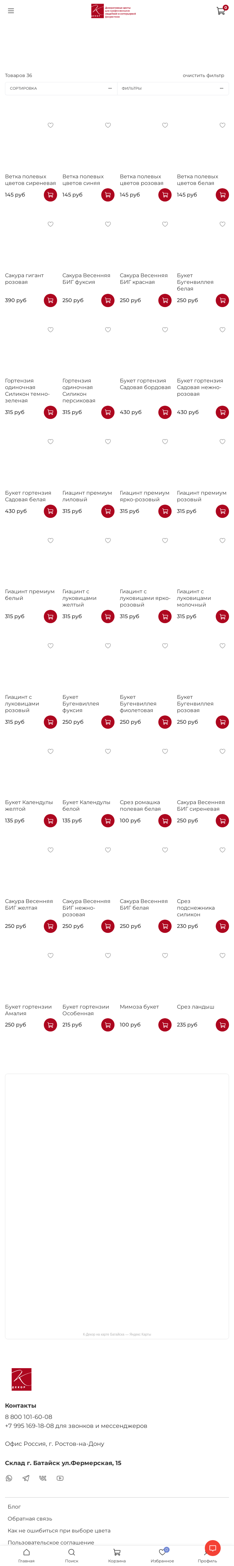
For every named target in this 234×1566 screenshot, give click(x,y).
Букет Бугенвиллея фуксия (80, 703)
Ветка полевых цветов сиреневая (30, 179)
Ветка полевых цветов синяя (83, 179)
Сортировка (63, 88)
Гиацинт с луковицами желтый (79, 598)
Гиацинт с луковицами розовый (22, 703)
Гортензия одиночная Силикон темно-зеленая (27, 390)
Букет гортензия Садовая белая (28, 496)
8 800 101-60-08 (28, 1416)
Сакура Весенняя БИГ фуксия (86, 278)
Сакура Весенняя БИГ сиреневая (201, 805)
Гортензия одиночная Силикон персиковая (79, 390)
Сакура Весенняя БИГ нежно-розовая (86, 908)
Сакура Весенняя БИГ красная (144, 278)
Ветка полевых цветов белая (197, 179)
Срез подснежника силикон (196, 908)
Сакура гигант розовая (24, 278)
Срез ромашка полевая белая (140, 805)
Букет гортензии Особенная (85, 1010)
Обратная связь (30, 1519)
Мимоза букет (139, 1007)
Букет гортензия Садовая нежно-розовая (200, 387)
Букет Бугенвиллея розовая (195, 703)
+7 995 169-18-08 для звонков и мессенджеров (76, 1425)
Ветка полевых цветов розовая (142, 179)
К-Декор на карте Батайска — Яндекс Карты (117, 1334)
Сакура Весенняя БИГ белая (144, 904)
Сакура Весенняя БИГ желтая (29, 904)
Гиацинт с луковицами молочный (194, 598)
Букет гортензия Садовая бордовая (145, 383)
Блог (14, 1507)
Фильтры (175, 88)
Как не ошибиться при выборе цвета (59, 1530)
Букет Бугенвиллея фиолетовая (138, 703)
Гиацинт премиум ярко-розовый (145, 496)
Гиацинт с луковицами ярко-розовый (145, 598)
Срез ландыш (195, 1007)
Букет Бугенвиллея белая (195, 282)
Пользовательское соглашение (51, 1542)
